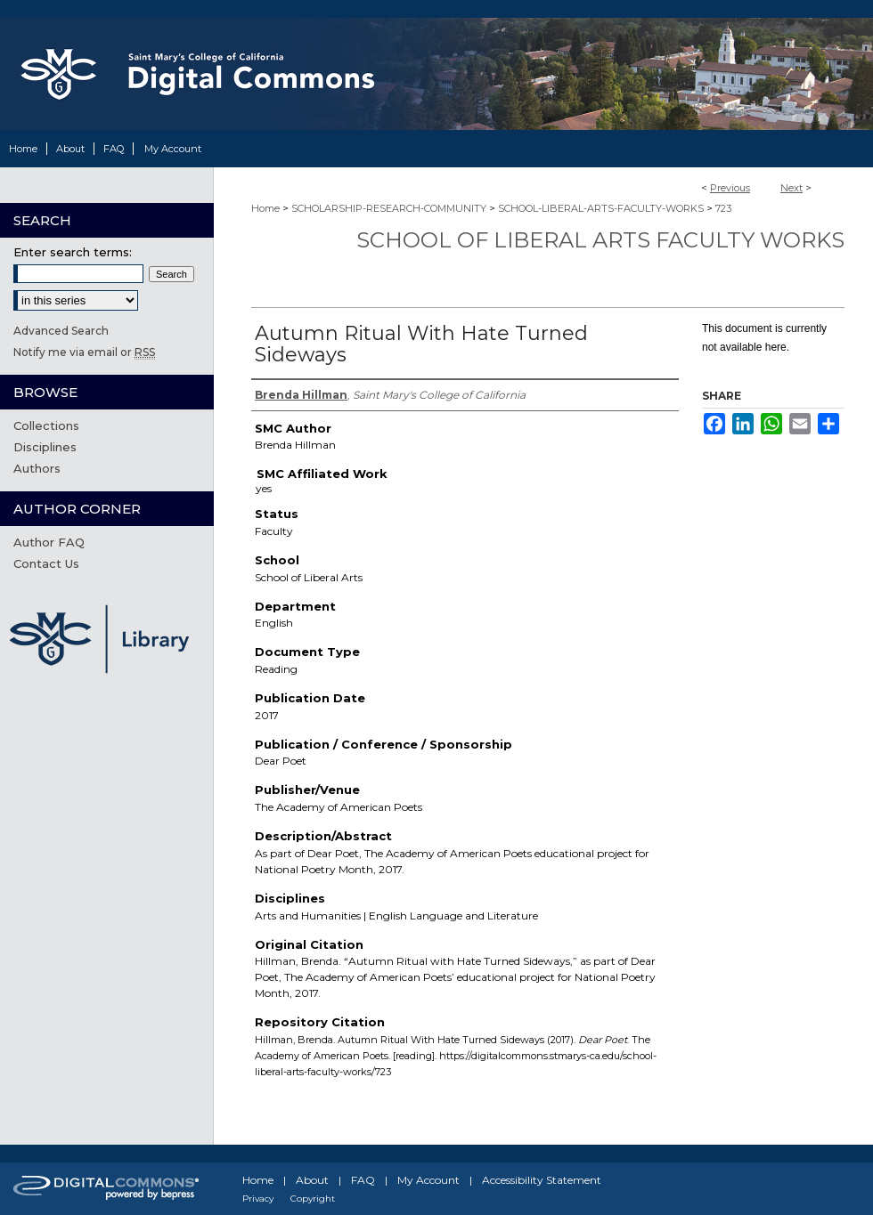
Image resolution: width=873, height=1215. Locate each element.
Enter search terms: (72, 252)
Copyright (312, 1198)
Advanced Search (61, 330)
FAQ (363, 1180)
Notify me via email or (84, 352)
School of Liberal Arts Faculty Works (600, 240)
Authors (37, 468)
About (312, 1180)
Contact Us (46, 563)
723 (723, 208)
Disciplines (45, 447)
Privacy (257, 1198)
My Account (428, 1180)
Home (265, 208)
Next (791, 188)
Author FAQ (49, 542)
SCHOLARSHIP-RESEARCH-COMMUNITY (388, 208)
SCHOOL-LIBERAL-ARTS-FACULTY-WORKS (601, 208)
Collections (46, 425)
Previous (730, 188)
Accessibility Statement (541, 1180)
